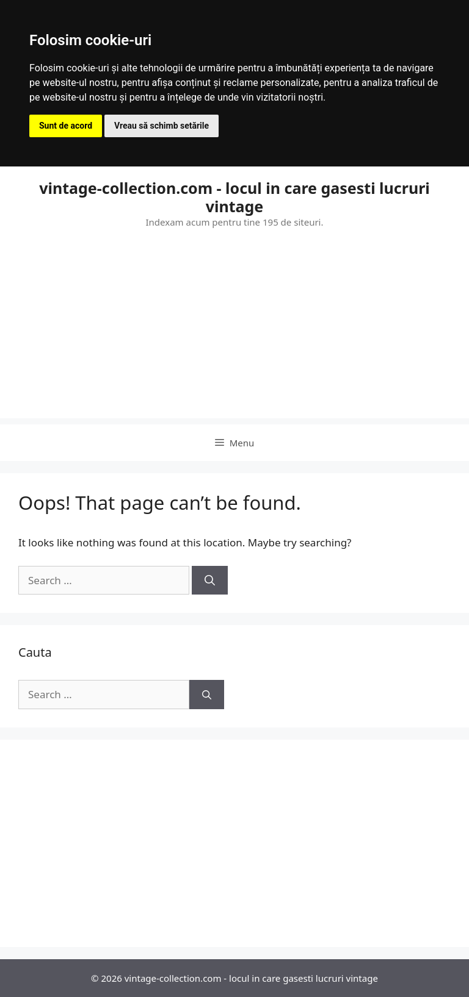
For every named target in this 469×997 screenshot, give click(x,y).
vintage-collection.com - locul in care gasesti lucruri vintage (234, 196)
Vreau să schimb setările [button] (161, 125)
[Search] (210, 580)
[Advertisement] (234, 333)
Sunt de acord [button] (65, 125)
